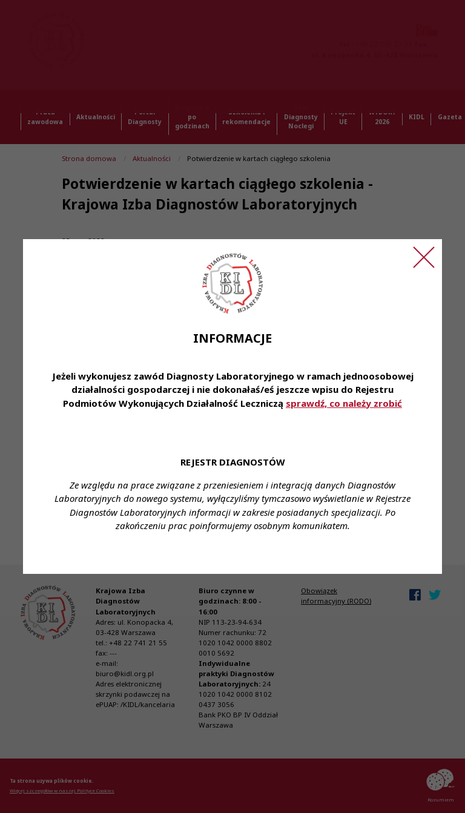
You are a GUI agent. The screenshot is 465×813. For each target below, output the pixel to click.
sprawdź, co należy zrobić (344, 403)
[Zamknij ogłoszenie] (424, 257)
